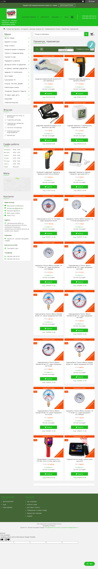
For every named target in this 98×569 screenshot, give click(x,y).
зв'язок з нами (32, 504)
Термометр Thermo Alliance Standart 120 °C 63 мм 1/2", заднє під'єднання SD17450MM (79, 412)
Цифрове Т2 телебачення (13, 72)
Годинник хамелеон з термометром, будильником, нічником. (79, 126)
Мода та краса (9, 46)
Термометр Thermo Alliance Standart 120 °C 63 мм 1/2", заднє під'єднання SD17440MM (48, 267)
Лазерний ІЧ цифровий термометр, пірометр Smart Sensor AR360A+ (48, 173)
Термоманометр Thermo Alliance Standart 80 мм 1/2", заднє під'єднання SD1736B (79, 316)
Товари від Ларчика (13, 29)
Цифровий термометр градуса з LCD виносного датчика (48, 126)
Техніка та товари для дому (13, 53)
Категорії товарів (29, 17)
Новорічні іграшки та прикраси (14, 49)
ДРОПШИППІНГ (8, 501)
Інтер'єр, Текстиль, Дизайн (13, 84)
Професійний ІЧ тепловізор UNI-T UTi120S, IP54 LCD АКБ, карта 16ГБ (48, 460)
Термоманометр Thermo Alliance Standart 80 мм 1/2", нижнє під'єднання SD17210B (49, 412)
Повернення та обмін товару (37, 510)
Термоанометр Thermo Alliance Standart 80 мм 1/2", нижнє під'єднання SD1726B (79, 363)
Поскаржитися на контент (53, 527)
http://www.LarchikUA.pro (15, 206)
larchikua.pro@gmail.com (15, 208)
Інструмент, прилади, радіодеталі (32, 29)
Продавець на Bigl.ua (49, 526)
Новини (29, 516)
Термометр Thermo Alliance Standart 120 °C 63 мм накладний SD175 (79, 220)
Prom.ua (59, 524)
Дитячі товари (9, 38)
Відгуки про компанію (34, 513)
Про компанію (32, 501)
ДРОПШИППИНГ (67, 5)
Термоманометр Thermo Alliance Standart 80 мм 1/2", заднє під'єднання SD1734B (79, 267)
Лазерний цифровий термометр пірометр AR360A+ (79, 80)
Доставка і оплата (33, 507)
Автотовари (8, 76)
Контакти (45, 17)
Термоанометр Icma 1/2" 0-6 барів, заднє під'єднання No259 (48, 220)
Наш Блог (55, 17)
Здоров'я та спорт (10, 42)
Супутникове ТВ (10, 80)
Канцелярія (8, 99)
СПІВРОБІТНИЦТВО (11, 103)
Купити (49, 93)
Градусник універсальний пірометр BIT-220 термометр (48, 80)
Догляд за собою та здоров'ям (15, 65)
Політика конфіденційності (70, 527)
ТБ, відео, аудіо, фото (12, 95)
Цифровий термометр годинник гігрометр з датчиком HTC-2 (79, 173)
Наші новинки (7, 507)
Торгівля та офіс (10, 57)
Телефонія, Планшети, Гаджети (15, 91)
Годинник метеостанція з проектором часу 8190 (79, 460)
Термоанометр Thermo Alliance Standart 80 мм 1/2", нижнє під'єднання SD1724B (48, 315)
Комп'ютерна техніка (11, 87)
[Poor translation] (7, 539)
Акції (66, 17)
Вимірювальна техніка (52, 29)
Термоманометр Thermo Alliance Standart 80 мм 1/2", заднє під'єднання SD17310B (48, 364)
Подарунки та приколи (12, 61)
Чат (89, 564)
